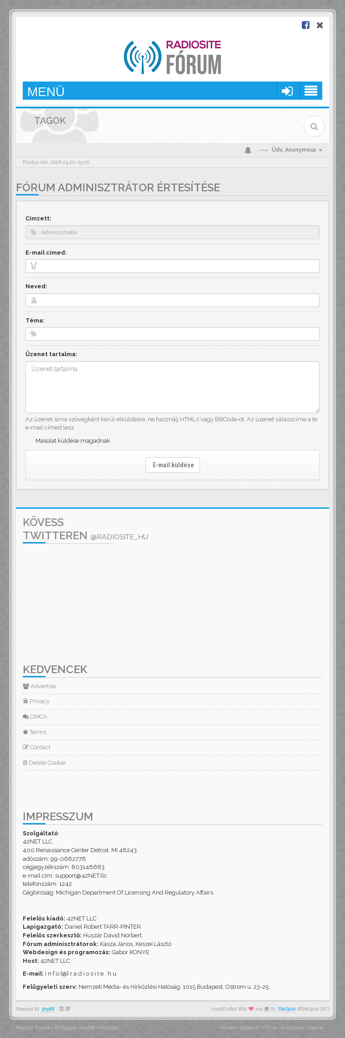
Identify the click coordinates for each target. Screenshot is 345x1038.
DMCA (35, 716)
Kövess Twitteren (85, 529)
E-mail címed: (46, 252)
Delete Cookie (44, 762)
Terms (34, 732)
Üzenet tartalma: (51, 354)
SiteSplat (286, 1009)
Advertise (39, 686)
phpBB (48, 1009)
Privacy (36, 701)
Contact (36, 747)
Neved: (36, 286)
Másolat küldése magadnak (72, 440)
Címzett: (38, 218)
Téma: (35, 320)
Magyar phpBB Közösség (89, 1028)
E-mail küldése (172, 465)
